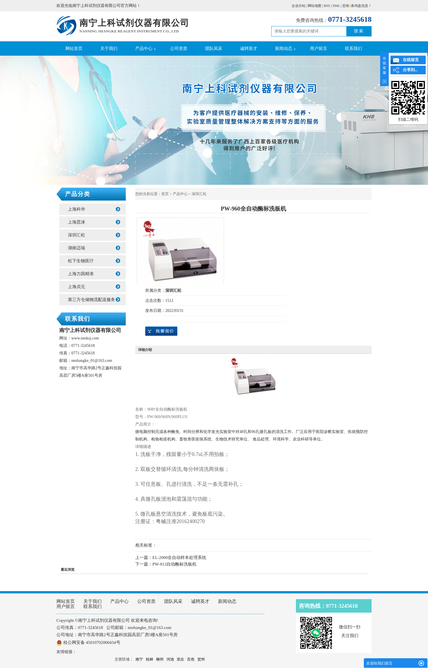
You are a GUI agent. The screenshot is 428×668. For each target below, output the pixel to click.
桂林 (149, 659)
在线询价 (161, 331)
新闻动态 (283, 48)
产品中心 (143, 48)
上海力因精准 (94, 273)
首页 (165, 194)
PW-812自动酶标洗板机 (174, 564)
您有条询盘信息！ (357, 6)
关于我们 (108, 48)
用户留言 (318, 48)
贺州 (201, 659)
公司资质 (178, 48)
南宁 (139, 659)
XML (336, 6)
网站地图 (314, 6)
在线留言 (411, 60)
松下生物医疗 (94, 261)
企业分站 (298, 6)
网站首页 (74, 48)
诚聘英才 (248, 48)
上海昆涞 (94, 222)
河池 (170, 659)
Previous (18, 121)
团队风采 (213, 48)
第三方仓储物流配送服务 (94, 299)
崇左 (180, 659)
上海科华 (94, 209)
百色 (191, 659)
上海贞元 (94, 286)
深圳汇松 (94, 235)
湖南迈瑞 (94, 248)
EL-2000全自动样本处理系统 (179, 557)
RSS (327, 6)
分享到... (410, 70)
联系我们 (353, 48)
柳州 (160, 659)
